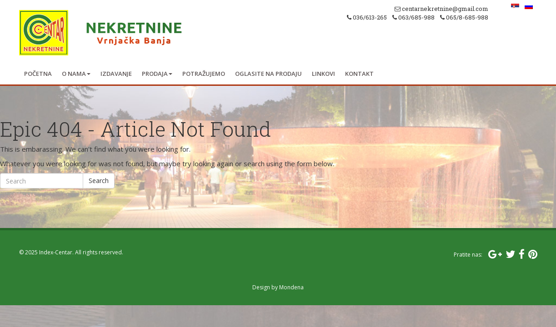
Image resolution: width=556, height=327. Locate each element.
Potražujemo (203, 73)
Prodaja (157, 73)
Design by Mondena (278, 287)
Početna (38, 73)
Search (99, 180)
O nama (76, 73)
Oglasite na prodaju (268, 73)
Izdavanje (116, 73)
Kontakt (359, 73)
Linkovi (323, 73)
